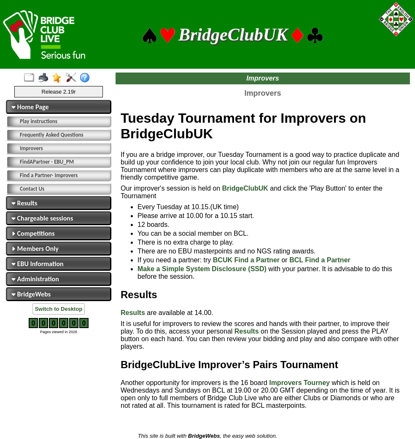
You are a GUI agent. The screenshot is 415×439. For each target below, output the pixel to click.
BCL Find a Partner (319, 260)
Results (24, 203)
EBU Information (37, 264)
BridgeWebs (31, 294)
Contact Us (32, 189)
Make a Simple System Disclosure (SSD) (202, 268)
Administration (35, 279)
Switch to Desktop (59, 309)
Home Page (30, 107)
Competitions (33, 233)
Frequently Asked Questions (52, 135)
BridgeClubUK (245, 188)
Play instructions (38, 121)
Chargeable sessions (42, 218)
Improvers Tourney (299, 382)
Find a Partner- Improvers (49, 175)
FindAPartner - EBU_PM (47, 162)
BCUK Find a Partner (246, 260)
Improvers (31, 148)
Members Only (35, 249)
